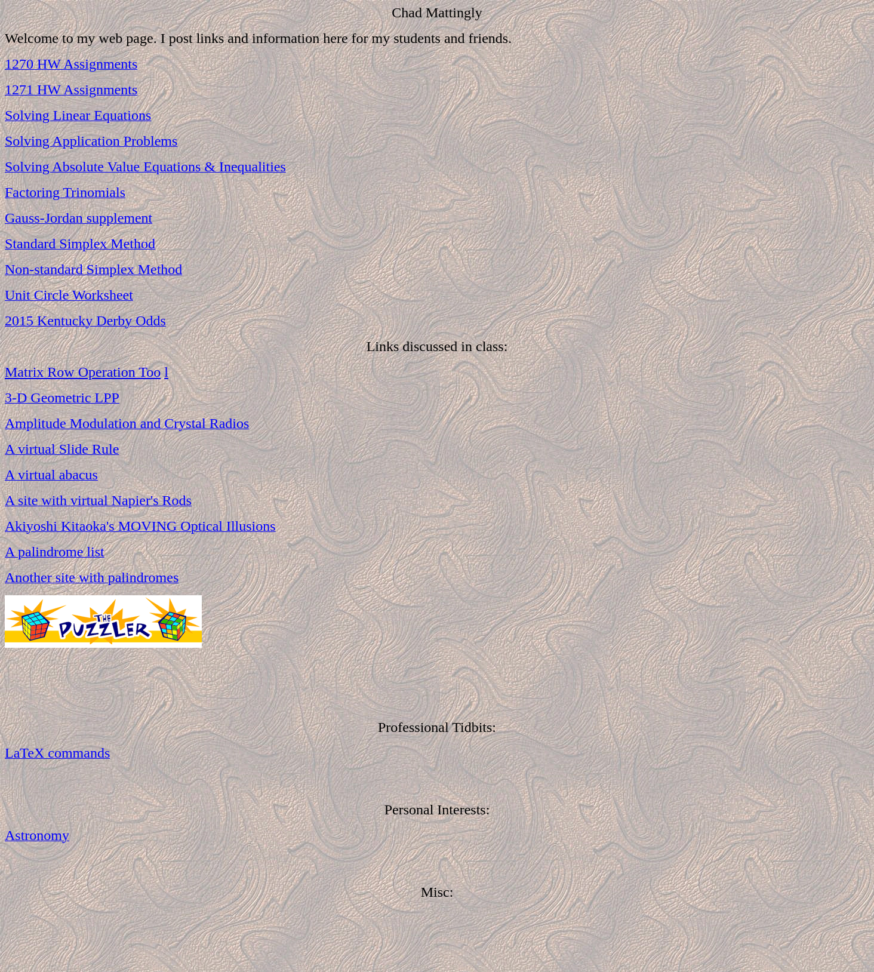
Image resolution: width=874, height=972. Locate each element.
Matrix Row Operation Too (83, 372)
